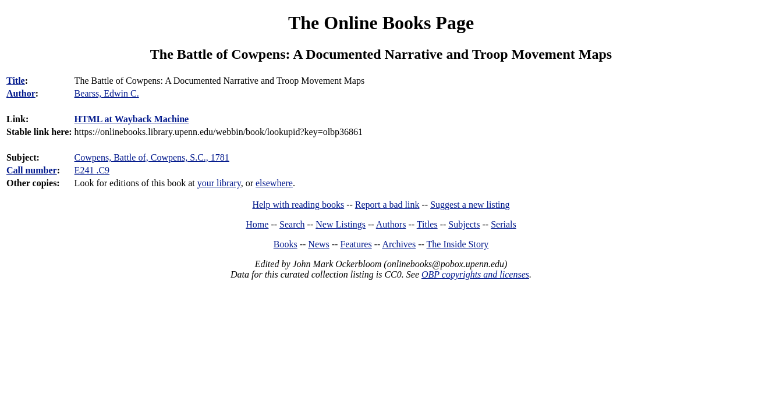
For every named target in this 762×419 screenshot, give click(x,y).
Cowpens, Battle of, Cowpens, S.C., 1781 (152, 157)
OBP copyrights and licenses (475, 274)
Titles (427, 224)
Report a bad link (387, 205)
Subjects (464, 224)
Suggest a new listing (469, 205)
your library (219, 183)
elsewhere (274, 183)
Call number (31, 170)
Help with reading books (298, 205)
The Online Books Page (381, 22)
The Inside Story (458, 244)
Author (21, 93)
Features (355, 244)
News (318, 244)
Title (15, 81)
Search (292, 224)
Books (285, 244)
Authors (391, 224)
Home (257, 224)
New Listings (341, 224)
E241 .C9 (92, 170)
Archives (399, 244)
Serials (503, 224)
